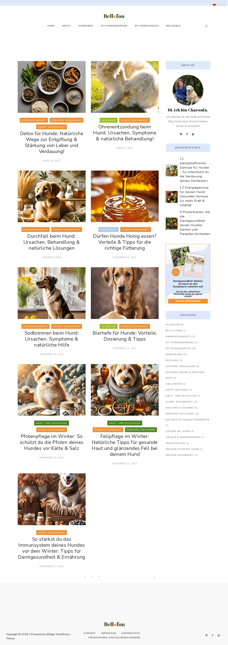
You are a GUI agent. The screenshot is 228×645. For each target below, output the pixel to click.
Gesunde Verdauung (181, 366)
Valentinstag (175, 443)
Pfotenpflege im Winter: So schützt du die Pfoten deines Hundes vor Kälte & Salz (52, 442)
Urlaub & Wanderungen (183, 437)
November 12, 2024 (125, 463)
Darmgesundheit (178, 336)
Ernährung (174, 354)
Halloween (174, 384)
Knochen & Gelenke (180, 407)
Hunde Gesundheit (179, 401)
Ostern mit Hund (178, 431)
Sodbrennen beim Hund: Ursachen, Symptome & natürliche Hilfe (52, 339)
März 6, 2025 (125, 148)
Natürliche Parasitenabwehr (187, 419)
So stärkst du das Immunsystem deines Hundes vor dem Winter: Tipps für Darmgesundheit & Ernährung (51, 548)
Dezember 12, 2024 (124, 348)
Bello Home (174, 330)
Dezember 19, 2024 (51, 354)
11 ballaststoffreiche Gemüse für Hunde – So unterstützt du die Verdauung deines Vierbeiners (194, 170)
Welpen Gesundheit (180, 455)
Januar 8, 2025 (51, 257)
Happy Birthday (177, 389)
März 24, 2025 (51, 160)
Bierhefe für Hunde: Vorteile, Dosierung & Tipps (125, 336)
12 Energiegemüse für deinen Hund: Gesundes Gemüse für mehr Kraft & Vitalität (194, 196)
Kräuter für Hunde (180, 413)
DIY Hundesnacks (178, 348)
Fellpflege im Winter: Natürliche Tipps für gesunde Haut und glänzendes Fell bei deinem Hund (125, 445)
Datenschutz (131, 633)
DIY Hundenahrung (180, 342)
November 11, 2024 (52, 566)
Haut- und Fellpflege (181, 395)
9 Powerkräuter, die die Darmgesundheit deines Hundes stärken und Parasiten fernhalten (195, 223)
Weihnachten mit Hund (182, 449)
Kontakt (90, 633)
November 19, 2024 (52, 457)
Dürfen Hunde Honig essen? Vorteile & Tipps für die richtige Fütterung (124, 242)
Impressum (108, 633)
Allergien (173, 324)
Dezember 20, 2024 (124, 257)
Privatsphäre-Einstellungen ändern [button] (114, 637)
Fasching (172, 360)
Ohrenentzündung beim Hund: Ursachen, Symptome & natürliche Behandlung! (124, 133)
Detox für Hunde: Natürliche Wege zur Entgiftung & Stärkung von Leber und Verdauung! (51, 142)
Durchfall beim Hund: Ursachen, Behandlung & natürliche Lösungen (51, 242)
